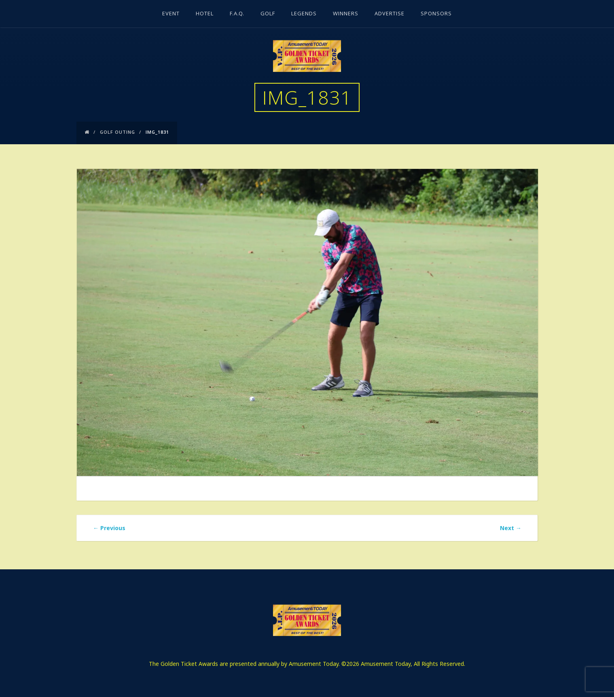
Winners (345, 14)
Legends (304, 14)
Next (510, 528)
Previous (109, 528)
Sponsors (436, 14)
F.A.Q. (237, 14)
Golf (267, 14)
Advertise (389, 14)
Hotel (205, 14)
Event (171, 14)
